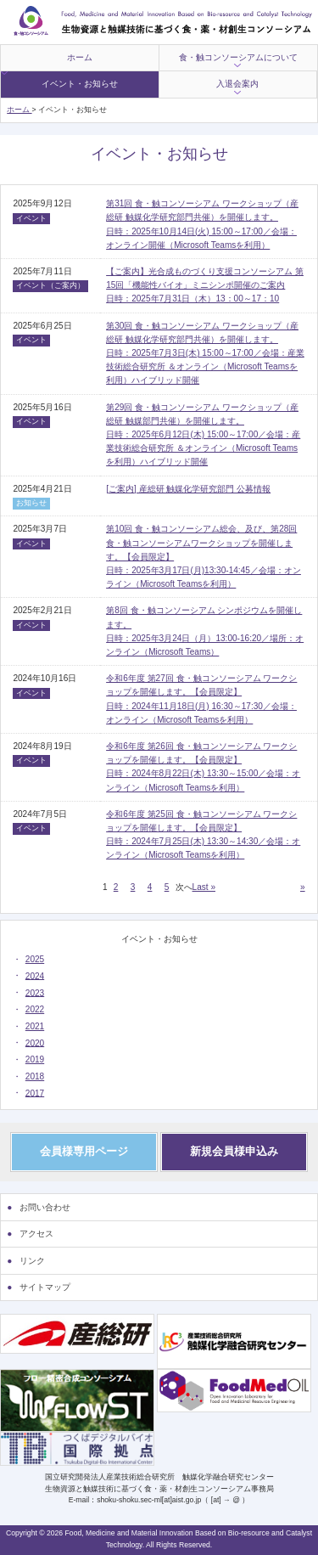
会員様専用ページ (84, 1151)
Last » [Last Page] (203, 887)
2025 (34, 959)
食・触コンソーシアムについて (238, 57)
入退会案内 (237, 83)
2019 (34, 1059)
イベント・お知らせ (80, 83)
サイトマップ (45, 1287)
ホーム (79, 57)
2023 (34, 992)
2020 (34, 1042)
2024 (34, 975)
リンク (32, 1260)
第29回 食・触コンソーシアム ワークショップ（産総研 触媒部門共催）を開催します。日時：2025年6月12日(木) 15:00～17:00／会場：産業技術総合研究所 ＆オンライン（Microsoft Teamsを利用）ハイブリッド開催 (203, 435)
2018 (34, 1076)
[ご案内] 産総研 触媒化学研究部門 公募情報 (188, 488)
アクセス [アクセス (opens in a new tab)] (36, 1233)
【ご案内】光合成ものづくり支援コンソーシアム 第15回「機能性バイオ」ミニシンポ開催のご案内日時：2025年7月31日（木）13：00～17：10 (205, 285)
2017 (34, 1092)
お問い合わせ (45, 1207)
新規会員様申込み (234, 1151)
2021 (34, 1026)
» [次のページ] (302, 887)
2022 (34, 1009)
